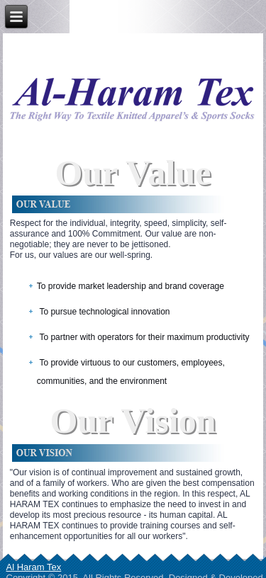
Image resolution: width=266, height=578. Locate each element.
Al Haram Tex (34, 567)
